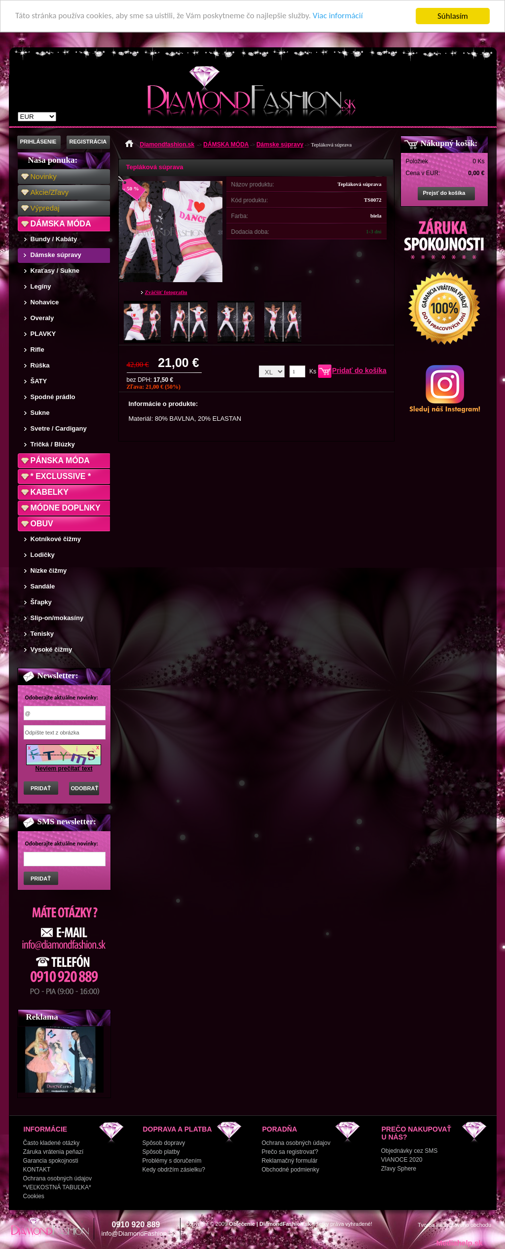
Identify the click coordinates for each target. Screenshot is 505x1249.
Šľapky (41, 602)
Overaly (42, 318)
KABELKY (50, 492)
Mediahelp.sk (459, 1243)
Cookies (33, 1196)
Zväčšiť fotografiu (166, 292)
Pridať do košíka (359, 370)
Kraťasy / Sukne (55, 270)
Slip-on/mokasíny (57, 618)
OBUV (42, 523)
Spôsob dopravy (164, 1142)
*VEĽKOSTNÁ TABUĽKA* (57, 1187)
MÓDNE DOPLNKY (66, 508)
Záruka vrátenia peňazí (53, 1151)
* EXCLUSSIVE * (61, 476)
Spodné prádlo (53, 397)
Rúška (40, 365)
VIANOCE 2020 (402, 1159)
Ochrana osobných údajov (57, 1178)
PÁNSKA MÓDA (60, 460)
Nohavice (45, 302)
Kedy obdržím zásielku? (174, 1169)
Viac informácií (339, 16)
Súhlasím (452, 16)
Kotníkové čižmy (56, 539)
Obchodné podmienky (291, 1169)
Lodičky (43, 554)
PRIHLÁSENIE (38, 142)
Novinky (44, 176)
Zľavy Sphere (399, 1168)
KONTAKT (37, 1169)
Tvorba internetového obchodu (454, 1225)
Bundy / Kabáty (54, 239)
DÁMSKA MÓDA (61, 224)
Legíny (41, 286)
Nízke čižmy (49, 570)
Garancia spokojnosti (50, 1160)
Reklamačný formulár (290, 1160)
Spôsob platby (161, 1151)
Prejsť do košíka (444, 193)
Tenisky (42, 633)
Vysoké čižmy (51, 649)
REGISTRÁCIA (88, 142)
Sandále (43, 586)
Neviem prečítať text (64, 768)
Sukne (40, 412)
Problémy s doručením (172, 1160)
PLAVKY (43, 333)
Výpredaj (45, 208)
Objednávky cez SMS (409, 1150)
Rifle (37, 349)
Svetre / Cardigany (59, 428)
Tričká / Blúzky (53, 444)
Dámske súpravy (56, 254)
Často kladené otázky (51, 1142)
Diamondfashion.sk (167, 144)
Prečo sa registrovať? (290, 1151)
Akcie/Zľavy (50, 192)
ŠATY (39, 381)
